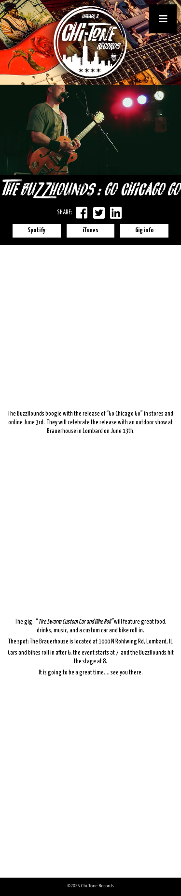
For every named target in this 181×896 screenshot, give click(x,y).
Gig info (144, 230)
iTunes (90, 230)
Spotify (36, 230)
